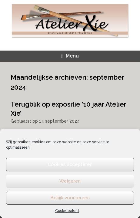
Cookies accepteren (70, 164)
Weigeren (70, 181)
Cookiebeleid (67, 211)
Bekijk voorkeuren (70, 197)
